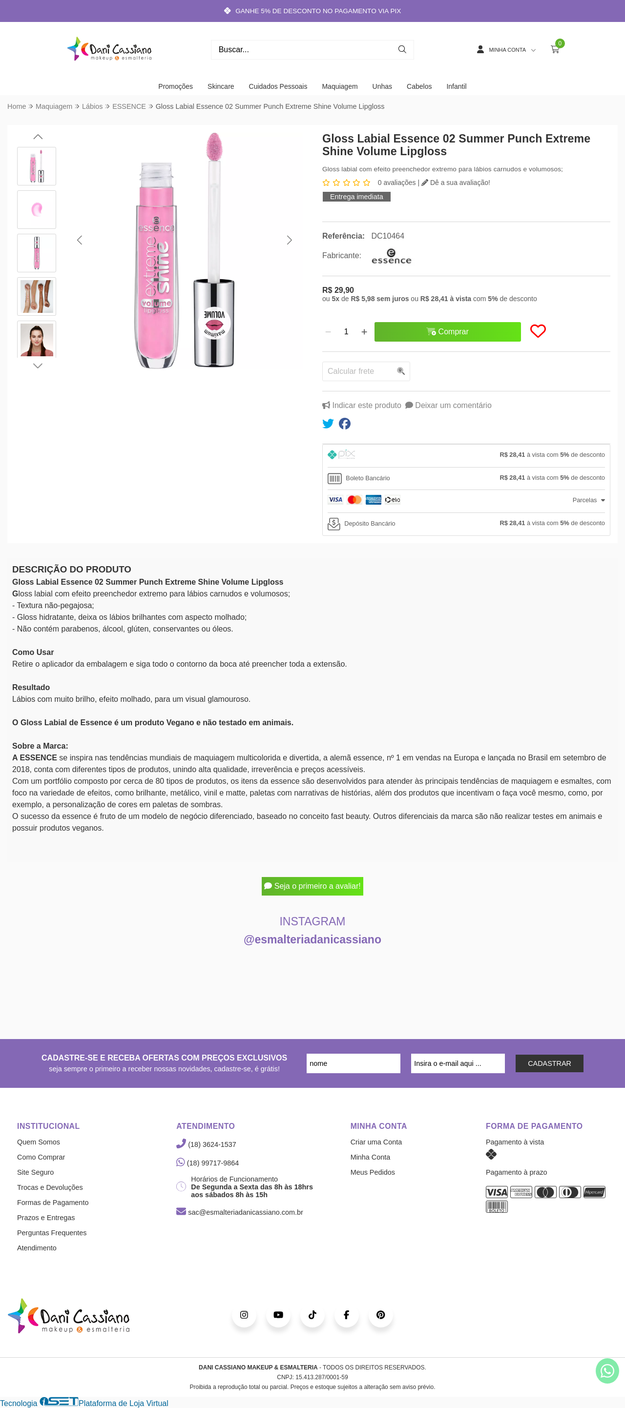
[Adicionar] (364, 332)
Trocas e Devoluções (50, 1187)
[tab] (466, 456)
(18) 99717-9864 (207, 1163)
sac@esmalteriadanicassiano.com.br (239, 1212)
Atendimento (37, 1248)
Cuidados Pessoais (278, 86)
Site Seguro (35, 1172)
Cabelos (419, 86)
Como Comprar (41, 1157)
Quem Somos (38, 1142)
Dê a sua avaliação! (455, 182)
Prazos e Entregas (46, 1218)
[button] (79, 239)
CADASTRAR (549, 1063)
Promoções (175, 86)
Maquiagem (339, 86)
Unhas (382, 86)
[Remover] (328, 332)
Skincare (221, 86)
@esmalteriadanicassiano (312, 939)
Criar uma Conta (376, 1142)
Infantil (456, 86)
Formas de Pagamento (52, 1202)
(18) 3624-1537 (206, 1144)
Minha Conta (371, 1157)
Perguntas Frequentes (51, 1233)
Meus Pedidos (373, 1172)
